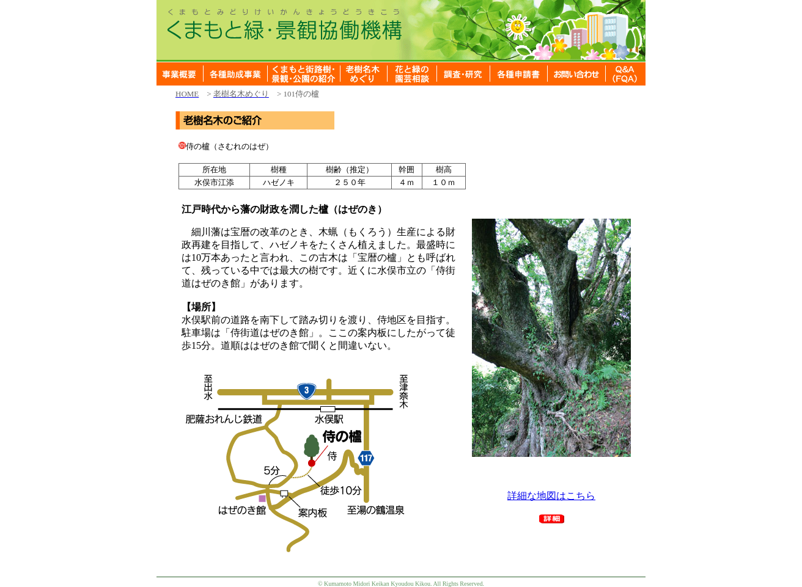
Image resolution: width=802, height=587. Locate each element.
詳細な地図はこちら (551, 495)
